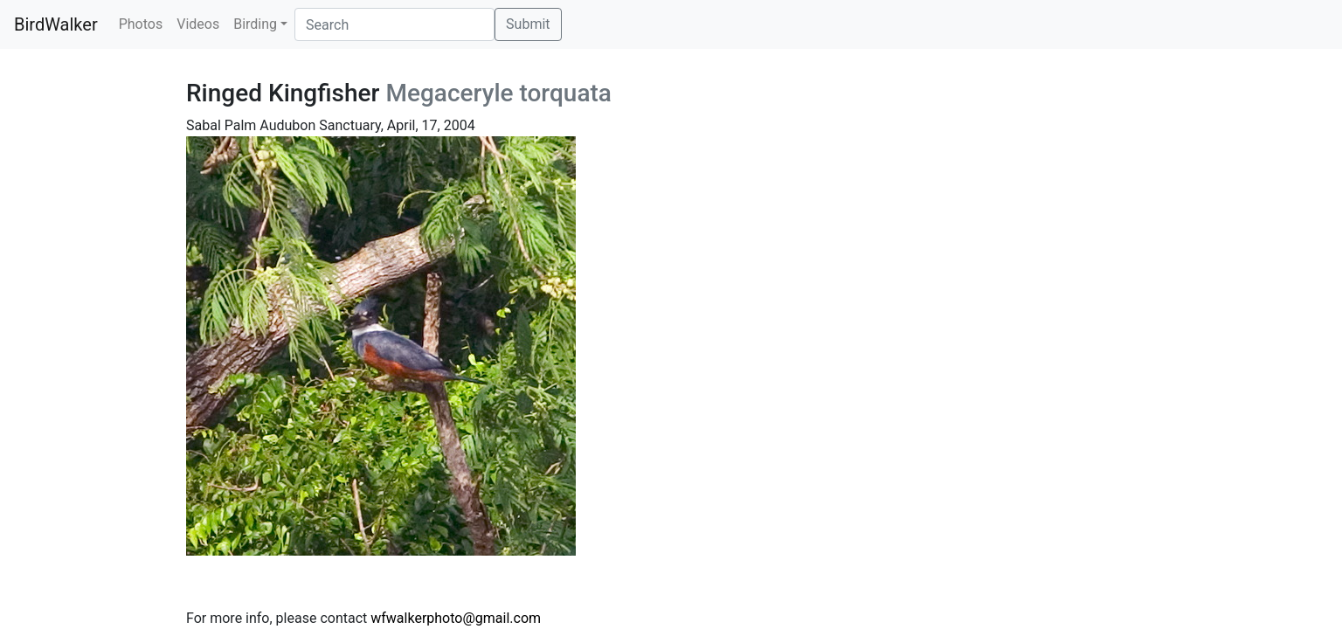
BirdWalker (56, 24)
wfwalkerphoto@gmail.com (455, 618)
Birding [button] (255, 24)
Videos (197, 24)
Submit (528, 24)
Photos (141, 24)
